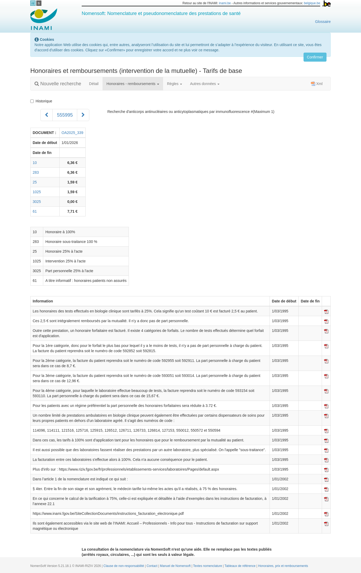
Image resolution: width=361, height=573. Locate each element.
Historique (42, 101)
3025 (37, 202)
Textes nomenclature (208, 566)
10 (35, 163)
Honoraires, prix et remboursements (283, 566)
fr (39, 3)
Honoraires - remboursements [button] (132, 84)
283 (36, 172)
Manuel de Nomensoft (176, 566)
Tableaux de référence (240, 566)
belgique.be (312, 3)
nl (33, 3)
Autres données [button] (204, 84)
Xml (317, 84)
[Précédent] (46, 115)
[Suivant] (83, 115)
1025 (37, 192)
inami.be (225, 3)
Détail (94, 84)
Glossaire (323, 21)
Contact (152, 566)
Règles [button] (174, 84)
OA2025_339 (73, 133)
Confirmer (315, 57)
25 (35, 182)
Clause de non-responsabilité (124, 566)
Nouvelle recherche (58, 83)
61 (35, 211)
